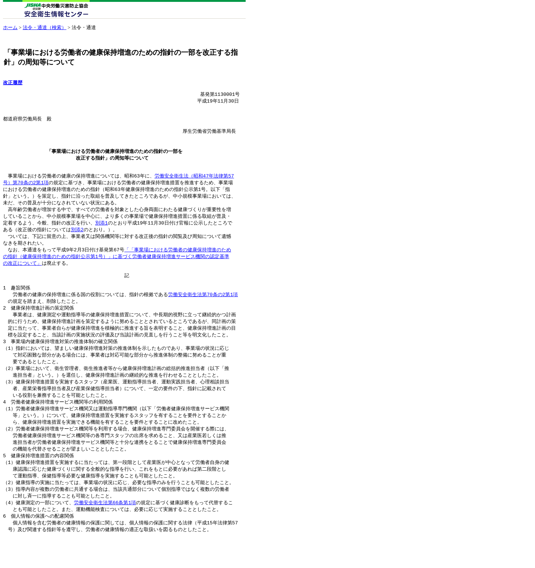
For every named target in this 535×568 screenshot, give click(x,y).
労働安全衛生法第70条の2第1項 (203, 311)
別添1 (101, 234)
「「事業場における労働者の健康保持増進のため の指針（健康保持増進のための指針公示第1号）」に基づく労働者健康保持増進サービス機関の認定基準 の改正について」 (117, 269)
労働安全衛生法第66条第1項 (105, 531)
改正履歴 (12, 82)
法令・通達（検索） (44, 27)
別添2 (77, 241)
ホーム (10, 27)
